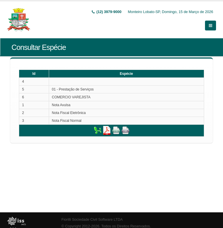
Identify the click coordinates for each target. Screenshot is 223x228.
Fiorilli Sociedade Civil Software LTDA (92, 220)
